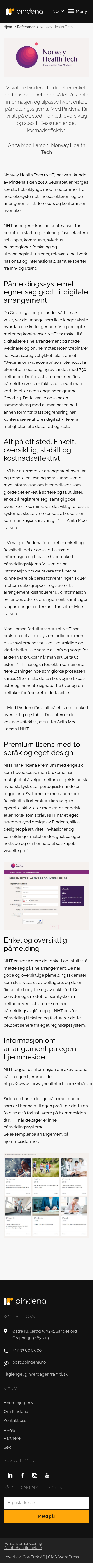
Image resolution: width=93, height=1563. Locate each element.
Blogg (10, 1429)
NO (55, 11)
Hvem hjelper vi (19, 1402)
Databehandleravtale (23, 1548)
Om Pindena (16, 1411)
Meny (77, 11)
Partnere (12, 1438)
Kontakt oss (15, 1420)
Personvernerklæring (23, 1543)
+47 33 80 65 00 (27, 1350)
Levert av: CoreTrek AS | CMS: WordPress (41, 1557)
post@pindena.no (29, 1362)
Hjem (8, 27)
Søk (7, 1447)
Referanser (26, 27)
